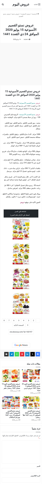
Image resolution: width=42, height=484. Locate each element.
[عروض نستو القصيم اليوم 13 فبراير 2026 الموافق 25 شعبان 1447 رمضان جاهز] (11, 375)
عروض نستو (15, 14)
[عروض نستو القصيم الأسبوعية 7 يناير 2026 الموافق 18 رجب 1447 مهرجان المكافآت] (11, 402)
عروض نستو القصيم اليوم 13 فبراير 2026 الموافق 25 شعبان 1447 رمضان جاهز (11, 386)
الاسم (38, 466)
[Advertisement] (21, 64)
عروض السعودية (26, 14)
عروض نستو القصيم (21, 21)
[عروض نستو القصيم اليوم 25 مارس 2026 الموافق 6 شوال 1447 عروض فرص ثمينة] (31, 375)
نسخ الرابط (21, 337)
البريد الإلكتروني (35, 476)
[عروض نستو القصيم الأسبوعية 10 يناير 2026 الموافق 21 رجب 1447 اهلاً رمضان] (31, 402)
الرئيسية (35, 14)
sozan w (26, 39)
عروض (22, 202)
